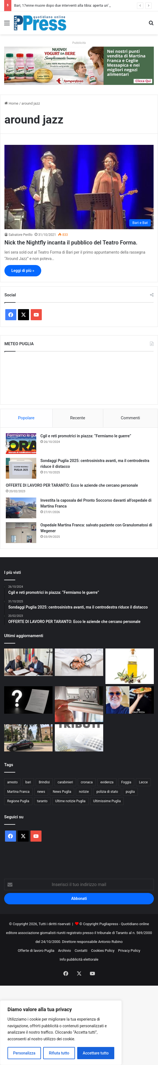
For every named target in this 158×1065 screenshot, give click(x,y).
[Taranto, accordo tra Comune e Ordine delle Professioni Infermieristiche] (28, 662)
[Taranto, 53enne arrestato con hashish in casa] (28, 738)
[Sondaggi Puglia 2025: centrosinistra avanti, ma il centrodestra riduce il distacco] (21, 468)
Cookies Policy (103, 950)
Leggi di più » (22, 270)
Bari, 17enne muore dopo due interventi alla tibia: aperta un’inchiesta (68, 5)
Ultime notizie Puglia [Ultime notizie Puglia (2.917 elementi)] (70, 801)
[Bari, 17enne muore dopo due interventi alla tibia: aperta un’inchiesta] (79, 662)
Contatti (81, 950)
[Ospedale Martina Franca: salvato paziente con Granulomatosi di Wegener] (21, 532)
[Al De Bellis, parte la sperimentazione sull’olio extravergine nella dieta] (129, 666)
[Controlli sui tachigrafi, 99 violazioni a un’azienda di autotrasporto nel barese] (79, 704)
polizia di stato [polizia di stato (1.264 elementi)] (107, 792)
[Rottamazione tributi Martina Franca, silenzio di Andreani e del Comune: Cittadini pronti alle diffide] (79, 738)
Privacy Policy (129, 950)
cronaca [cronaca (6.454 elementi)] (87, 782)
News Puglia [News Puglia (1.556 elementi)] (62, 792)
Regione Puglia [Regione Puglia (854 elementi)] (18, 801)
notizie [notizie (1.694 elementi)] (84, 792)
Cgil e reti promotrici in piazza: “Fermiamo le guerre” (85, 436)
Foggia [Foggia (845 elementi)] (126, 782)
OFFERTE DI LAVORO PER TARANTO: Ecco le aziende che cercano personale (72, 485)
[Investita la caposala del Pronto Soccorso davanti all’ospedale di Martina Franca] (21, 508)
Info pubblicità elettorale (79, 959)
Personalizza (24, 1053)
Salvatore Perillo (20, 235)
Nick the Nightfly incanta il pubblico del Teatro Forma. (71, 242)
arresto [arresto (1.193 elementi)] (12, 782)
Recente (77, 417)
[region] (61, 1032)
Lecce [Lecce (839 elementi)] (143, 782)
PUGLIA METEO (79, 378)
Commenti (130, 417)
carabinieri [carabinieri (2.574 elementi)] (65, 782)
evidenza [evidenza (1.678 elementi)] (106, 782)
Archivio (64, 950)
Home (11, 103)
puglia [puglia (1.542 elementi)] (130, 792)
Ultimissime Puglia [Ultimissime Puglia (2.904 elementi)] (107, 801)
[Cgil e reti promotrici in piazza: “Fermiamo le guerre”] (21, 443)
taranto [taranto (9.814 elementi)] (42, 801)
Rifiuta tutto (59, 1053)
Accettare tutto (96, 1053)
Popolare (26, 417)
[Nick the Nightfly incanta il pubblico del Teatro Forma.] (79, 187)
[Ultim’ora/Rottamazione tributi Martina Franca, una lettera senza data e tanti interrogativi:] (28, 700)
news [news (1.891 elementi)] (41, 792)
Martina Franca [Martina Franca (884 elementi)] (18, 792)
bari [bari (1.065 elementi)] (28, 782)
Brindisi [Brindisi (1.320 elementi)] (44, 782)
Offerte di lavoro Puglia (36, 950)
